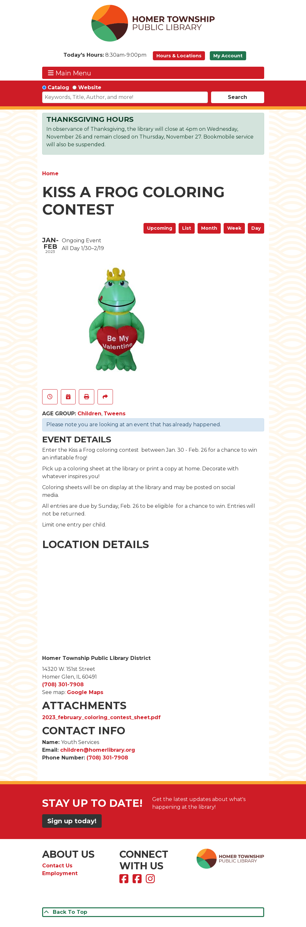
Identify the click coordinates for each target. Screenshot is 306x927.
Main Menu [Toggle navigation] (69, 73)
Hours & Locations (178, 56)
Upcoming (159, 228)
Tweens (114, 413)
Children (89, 413)
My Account (228, 56)
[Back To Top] (153, 912)
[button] (105, 57)
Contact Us (57, 866)
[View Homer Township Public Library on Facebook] (124, 881)
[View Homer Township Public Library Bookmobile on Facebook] (138, 881)
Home (50, 173)
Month (209, 228)
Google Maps (85, 692)
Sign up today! (72, 821)
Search (237, 97)
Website (89, 87)
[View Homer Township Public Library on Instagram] (151, 881)
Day (256, 228)
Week (234, 228)
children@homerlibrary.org (97, 750)
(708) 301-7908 (63, 684)
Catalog (58, 87)
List (186, 228)
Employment (60, 873)
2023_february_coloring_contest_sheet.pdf (101, 717)
